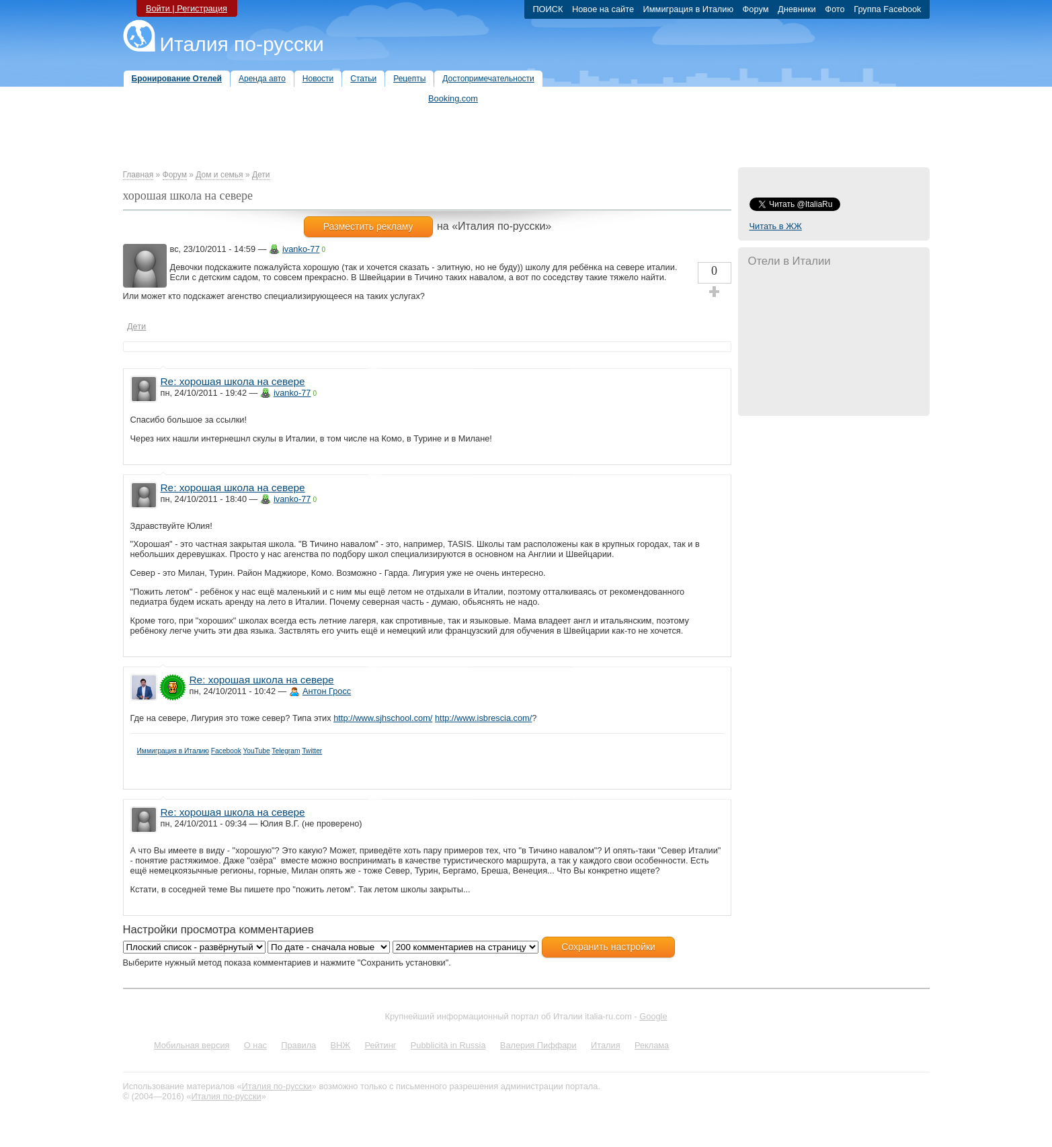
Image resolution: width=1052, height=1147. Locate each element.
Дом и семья (219, 174)
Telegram (286, 751)
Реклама (652, 1045)
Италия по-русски (242, 44)
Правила (298, 1045)
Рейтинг (381, 1045)
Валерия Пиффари (538, 1045)
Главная (138, 174)
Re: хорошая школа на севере (233, 381)
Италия (605, 1045)
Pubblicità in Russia (448, 1045)
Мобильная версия (192, 1045)
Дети (261, 174)
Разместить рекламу (368, 226)
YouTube (256, 751)
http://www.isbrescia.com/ (483, 718)
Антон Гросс (326, 691)
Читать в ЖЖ (776, 226)
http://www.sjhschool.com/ (382, 718)
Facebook (226, 751)
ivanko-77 (301, 249)
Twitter (312, 751)
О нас (255, 1045)
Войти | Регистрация (186, 8)
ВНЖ (341, 1045)
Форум (175, 174)
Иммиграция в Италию (173, 751)
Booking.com (453, 98)
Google (653, 1016)
